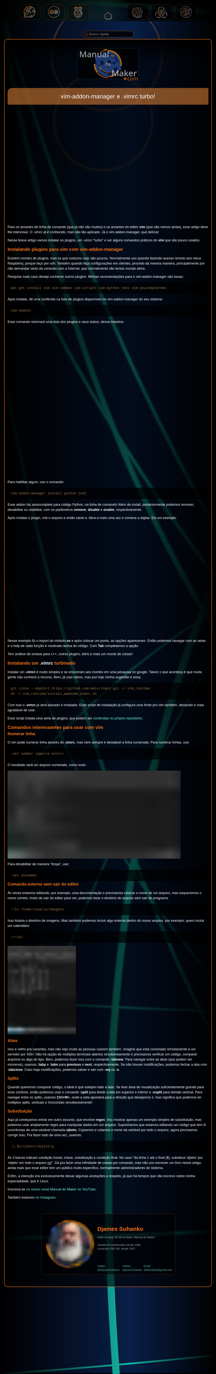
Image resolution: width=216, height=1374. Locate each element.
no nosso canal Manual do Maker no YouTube (61, 1189)
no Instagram (45, 1197)
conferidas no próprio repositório (117, 718)
